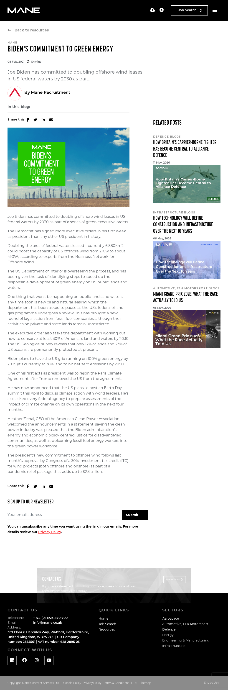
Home (103, 618)
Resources (107, 629)
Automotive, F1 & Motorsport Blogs (186, 288)
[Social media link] (12, 660)
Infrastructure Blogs (174, 212)
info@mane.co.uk (47, 623)
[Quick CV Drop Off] (152, 10)
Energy (168, 635)
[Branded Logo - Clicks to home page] (24, 10)
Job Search (107, 624)
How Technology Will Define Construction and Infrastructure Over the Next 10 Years (183, 225)
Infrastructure (173, 646)
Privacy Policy (49, 532)
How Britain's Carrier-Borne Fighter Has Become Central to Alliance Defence (184, 149)
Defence (168, 629)
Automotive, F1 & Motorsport (185, 624)
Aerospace (170, 618)
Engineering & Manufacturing (185, 640)
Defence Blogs (167, 137)
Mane (12, 42)
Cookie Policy (72, 683)
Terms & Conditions (116, 683)
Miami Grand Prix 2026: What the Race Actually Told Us (185, 298)
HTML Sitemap (141, 683)
